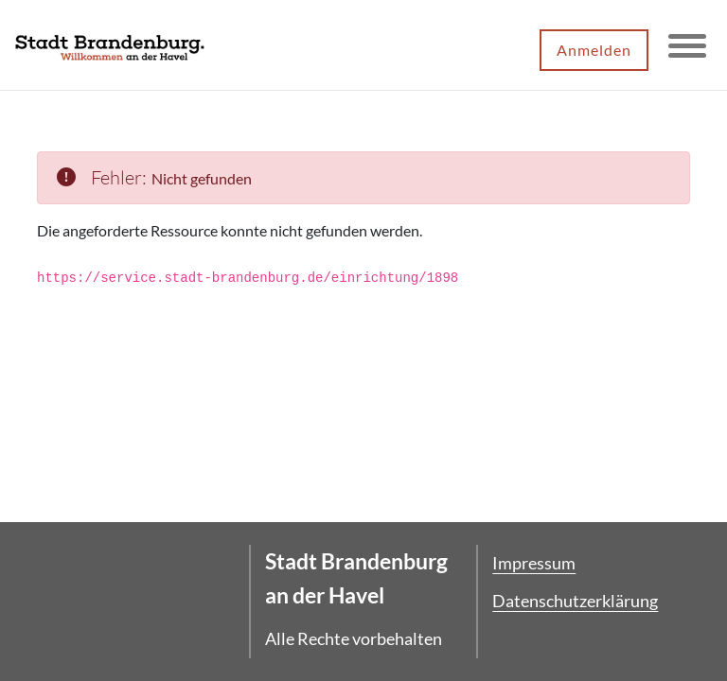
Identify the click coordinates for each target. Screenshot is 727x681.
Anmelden (594, 50)
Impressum (534, 562)
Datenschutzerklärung (575, 600)
